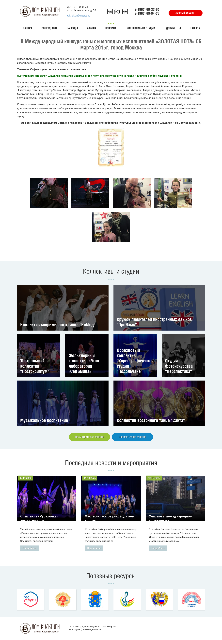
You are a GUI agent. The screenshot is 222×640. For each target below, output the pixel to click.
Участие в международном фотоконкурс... (170, 518)
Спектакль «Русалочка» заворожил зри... (39, 518)
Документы (173, 28)
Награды (72, 28)
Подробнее (29, 548)
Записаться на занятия (132, 437)
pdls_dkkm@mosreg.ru (78, 15)
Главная (27, 28)
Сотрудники (49, 28)
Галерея (195, 28)
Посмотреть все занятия (89, 437)
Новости (110, 28)
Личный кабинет (185, 12)
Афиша (91, 28)
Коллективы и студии (141, 28)
